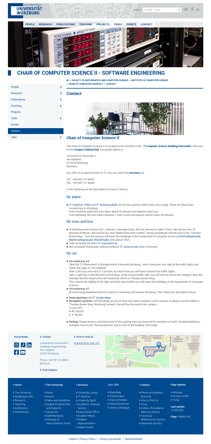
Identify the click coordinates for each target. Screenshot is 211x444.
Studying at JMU (23, 397)
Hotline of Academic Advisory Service (151, 410)
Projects (102, 24)
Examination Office (87, 412)
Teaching (85, 24)
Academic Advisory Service (88, 406)
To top (175, 400)
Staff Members (54, 416)
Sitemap (176, 393)
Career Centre (84, 427)
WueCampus (116, 396)
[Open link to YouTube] (23, 352)
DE (197, 9)
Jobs (14, 137)
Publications (65, 24)
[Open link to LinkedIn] (29, 345)
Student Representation (85, 421)
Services (82, 385)
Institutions (20, 408)
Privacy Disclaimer (110, 439)
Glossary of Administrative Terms (58, 421)
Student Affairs (85, 416)
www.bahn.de (109, 243)
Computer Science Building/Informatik (168, 146)
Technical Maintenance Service (152, 418)
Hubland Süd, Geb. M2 (86, 343)
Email (46, 363)
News (49, 393)
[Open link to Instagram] (17, 345)
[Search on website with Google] (162, 10)
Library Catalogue (118, 408)
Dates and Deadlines (57, 400)
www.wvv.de (131, 246)
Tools (118, 24)
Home (17, 385)
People (30, 24)
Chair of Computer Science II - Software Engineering (91, 73)
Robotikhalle (101, 239)
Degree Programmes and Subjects (57, 406)
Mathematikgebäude (81, 239)
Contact (146, 24)
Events (131, 24)
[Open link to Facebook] (17, 352)
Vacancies (51, 412)
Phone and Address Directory (151, 395)
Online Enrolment (118, 404)
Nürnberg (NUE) (109, 204)
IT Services (83, 397)
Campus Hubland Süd (86, 149)
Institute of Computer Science (149, 80)
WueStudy (114, 393)
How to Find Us (84, 336)
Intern (136, 9)
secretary (134, 172)
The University (22, 393)
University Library (86, 393)
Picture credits (180, 396)
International (21, 412)
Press (143, 404)
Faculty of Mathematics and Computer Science (100, 80)
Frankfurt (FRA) (81, 204)
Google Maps (103, 297)
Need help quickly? (150, 423)
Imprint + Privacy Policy (82, 439)
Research (45, 24)
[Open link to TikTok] (23, 345)
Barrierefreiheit (133, 439)
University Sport (86, 400)
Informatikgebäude (190, 236)
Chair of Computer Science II (86, 84)
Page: (174, 416)
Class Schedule (117, 400)
